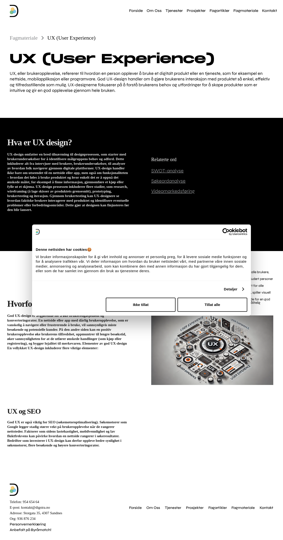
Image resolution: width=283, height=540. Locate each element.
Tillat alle (212, 304)
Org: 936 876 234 (22, 519)
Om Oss (153, 507)
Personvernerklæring (28, 524)
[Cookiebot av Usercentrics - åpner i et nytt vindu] (226, 231)
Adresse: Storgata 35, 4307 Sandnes (36, 513)
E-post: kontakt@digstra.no (30, 507)
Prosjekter (194, 507)
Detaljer (231, 289)
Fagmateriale (243, 507)
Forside (135, 507)
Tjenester (173, 507)
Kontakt (266, 507)
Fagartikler (217, 507)
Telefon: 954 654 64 (24, 502)
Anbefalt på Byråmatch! (30, 530)
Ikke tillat (141, 304)
